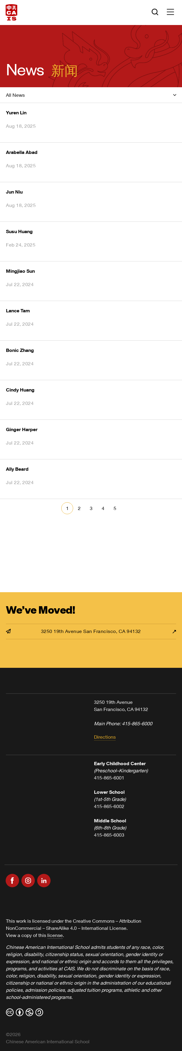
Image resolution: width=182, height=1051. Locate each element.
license (55, 935)
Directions (105, 737)
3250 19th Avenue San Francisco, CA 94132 (73, 631)
